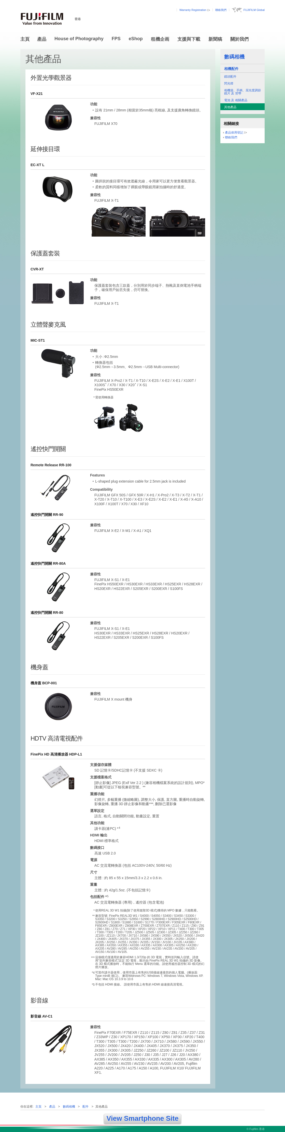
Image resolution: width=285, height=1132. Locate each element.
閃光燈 (228, 83)
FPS (116, 38)
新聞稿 (215, 39)
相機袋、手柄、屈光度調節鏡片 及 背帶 (242, 92)
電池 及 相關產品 (235, 100)
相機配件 (231, 69)
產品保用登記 (234, 132)
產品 (41, 39)
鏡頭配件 (230, 76)
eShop (136, 38)
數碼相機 (234, 57)
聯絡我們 (220, 9)
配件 (85, 1106)
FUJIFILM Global (254, 9)
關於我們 (239, 39)
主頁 (25, 39)
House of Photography (79, 38)
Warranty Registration (192, 9)
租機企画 (160, 39)
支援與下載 (188, 39)
